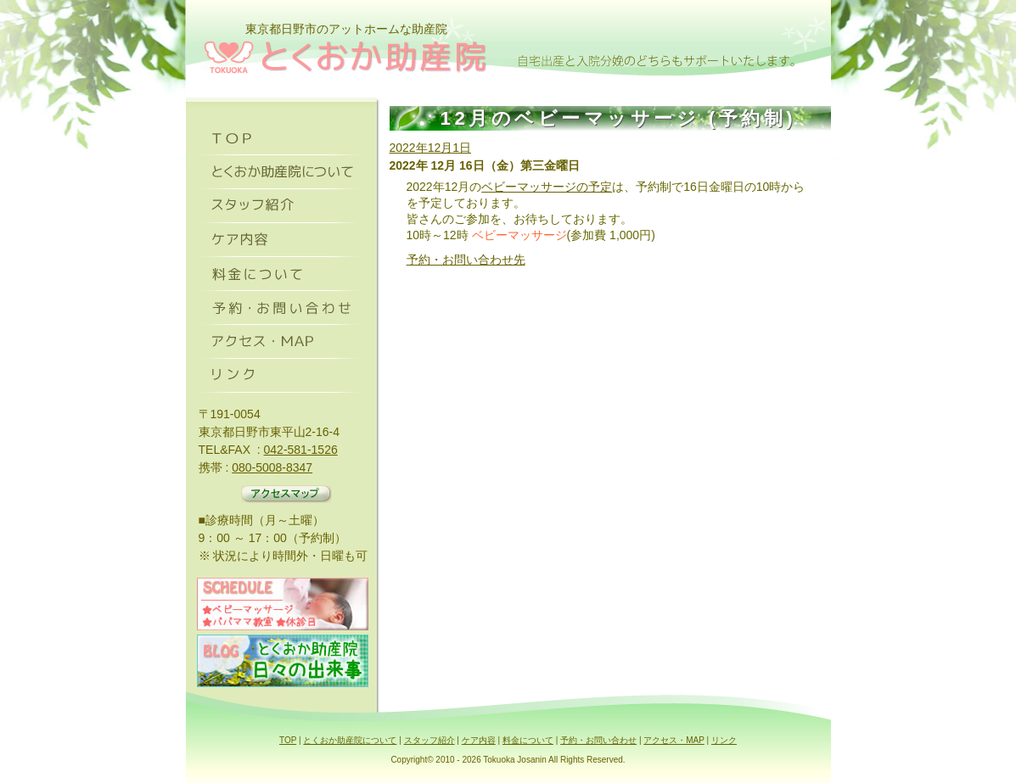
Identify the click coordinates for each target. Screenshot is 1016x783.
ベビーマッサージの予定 (546, 186)
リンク (724, 740)
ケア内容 (479, 740)
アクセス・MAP (673, 740)
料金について (527, 740)
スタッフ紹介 (429, 740)
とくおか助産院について (349, 740)
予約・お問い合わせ (598, 740)
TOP (287, 740)
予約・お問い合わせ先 (466, 259)
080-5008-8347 (272, 467)
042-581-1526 (301, 449)
